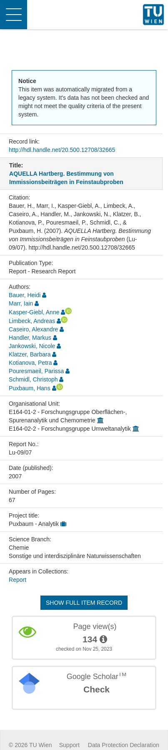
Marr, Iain (21, 303)
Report (17, 579)
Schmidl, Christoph (33, 379)
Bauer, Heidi (24, 295)
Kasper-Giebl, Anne (34, 312)
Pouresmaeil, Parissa (36, 371)
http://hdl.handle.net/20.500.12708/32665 (62, 149)
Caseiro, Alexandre (33, 329)
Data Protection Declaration (123, 745)
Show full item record (84, 602)
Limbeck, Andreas (32, 321)
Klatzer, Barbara (29, 354)
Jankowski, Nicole (32, 346)
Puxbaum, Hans (29, 388)
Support (69, 745)
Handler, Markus (30, 337)
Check (96, 689)
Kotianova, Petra (30, 362)
